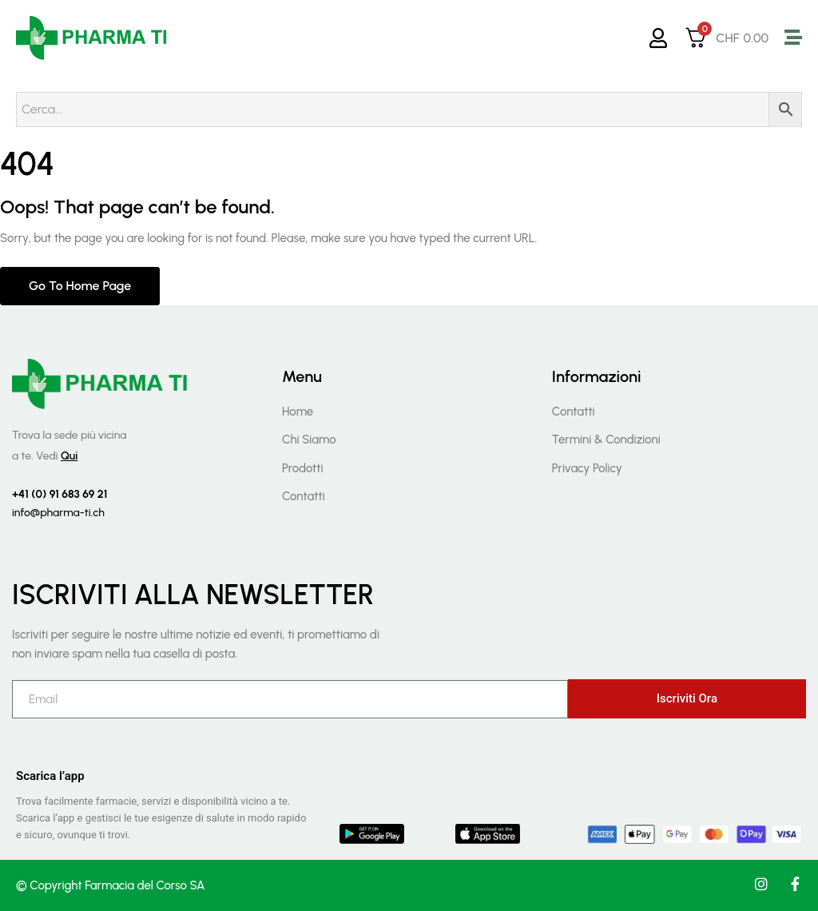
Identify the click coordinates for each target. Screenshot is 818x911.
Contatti (303, 496)
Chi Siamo (309, 439)
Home (297, 411)
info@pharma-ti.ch (58, 512)
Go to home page (80, 285)
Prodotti (303, 468)
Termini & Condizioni (606, 439)
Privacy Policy (587, 468)
